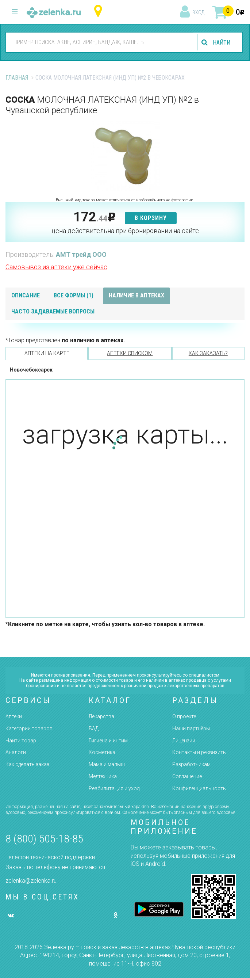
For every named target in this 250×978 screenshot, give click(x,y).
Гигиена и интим (108, 740)
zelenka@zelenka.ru (31, 880)
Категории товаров (29, 728)
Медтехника (103, 776)
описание (25, 295)
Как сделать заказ (27, 764)
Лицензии (183, 740)
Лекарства (101, 716)
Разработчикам (191, 764)
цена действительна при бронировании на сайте (125, 231)
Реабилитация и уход (114, 788)
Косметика (102, 752)
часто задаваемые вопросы (53, 311)
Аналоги (15, 752)
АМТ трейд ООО (81, 254)
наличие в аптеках (136, 295)
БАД (94, 728)
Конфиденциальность (199, 788)
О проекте (184, 716)
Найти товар (20, 740)
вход (198, 12)
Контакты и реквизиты (199, 752)
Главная (16, 77)
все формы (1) (73, 295)
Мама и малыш (107, 764)
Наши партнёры (191, 728)
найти (221, 42)
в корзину (151, 217)
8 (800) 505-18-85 (44, 838)
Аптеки (13, 716)
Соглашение (187, 776)
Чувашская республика (99, 11)
